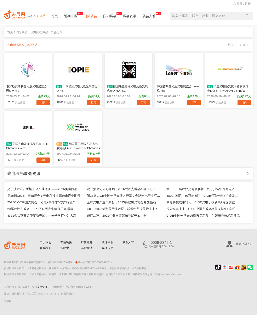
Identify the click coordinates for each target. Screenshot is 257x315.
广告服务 (87, 242)
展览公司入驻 (244, 243)
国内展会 (109, 15)
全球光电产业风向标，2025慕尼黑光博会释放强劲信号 (123, 202)
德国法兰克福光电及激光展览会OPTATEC (127, 88)
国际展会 (90, 16)
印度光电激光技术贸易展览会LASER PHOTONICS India (227, 88)
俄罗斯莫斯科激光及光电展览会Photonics (26, 88)
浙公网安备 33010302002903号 (94, 262)
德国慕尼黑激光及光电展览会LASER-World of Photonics (78, 146)
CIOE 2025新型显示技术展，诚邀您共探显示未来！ (122, 209)
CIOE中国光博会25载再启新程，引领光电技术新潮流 (203, 215)
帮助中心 (66, 248)
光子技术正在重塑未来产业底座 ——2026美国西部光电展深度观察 (44, 189)
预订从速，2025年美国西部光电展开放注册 (117, 215)
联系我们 (45, 248)
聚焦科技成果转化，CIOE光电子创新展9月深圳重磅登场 (203, 202)
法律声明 (107, 242)
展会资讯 (129, 16)
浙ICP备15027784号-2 (59, 262)
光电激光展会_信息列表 (46, 32)
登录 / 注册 (242, 3)
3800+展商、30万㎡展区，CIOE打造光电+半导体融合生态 (203, 195)
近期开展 (70, 15)
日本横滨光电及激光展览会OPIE (76, 88)
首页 (54, 16)
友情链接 (66, 242)
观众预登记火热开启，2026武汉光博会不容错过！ (121, 189)
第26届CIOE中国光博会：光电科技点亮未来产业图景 (43, 195)
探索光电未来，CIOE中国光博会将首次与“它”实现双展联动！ (203, 209)
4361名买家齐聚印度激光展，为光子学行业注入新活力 (44, 215)
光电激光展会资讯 (23, 173)
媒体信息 (107, 248)
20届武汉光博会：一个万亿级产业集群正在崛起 (40, 209)
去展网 (8, 301)
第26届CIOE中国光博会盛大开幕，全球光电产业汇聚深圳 (123, 195)
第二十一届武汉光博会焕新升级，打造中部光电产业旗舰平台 (203, 189)
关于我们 (45, 242)
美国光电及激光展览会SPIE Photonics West (27, 146)
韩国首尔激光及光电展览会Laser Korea (178, 88)
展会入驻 (149, 15)
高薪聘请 (87, 248)
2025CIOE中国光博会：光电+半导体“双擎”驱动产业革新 (44, 202)
